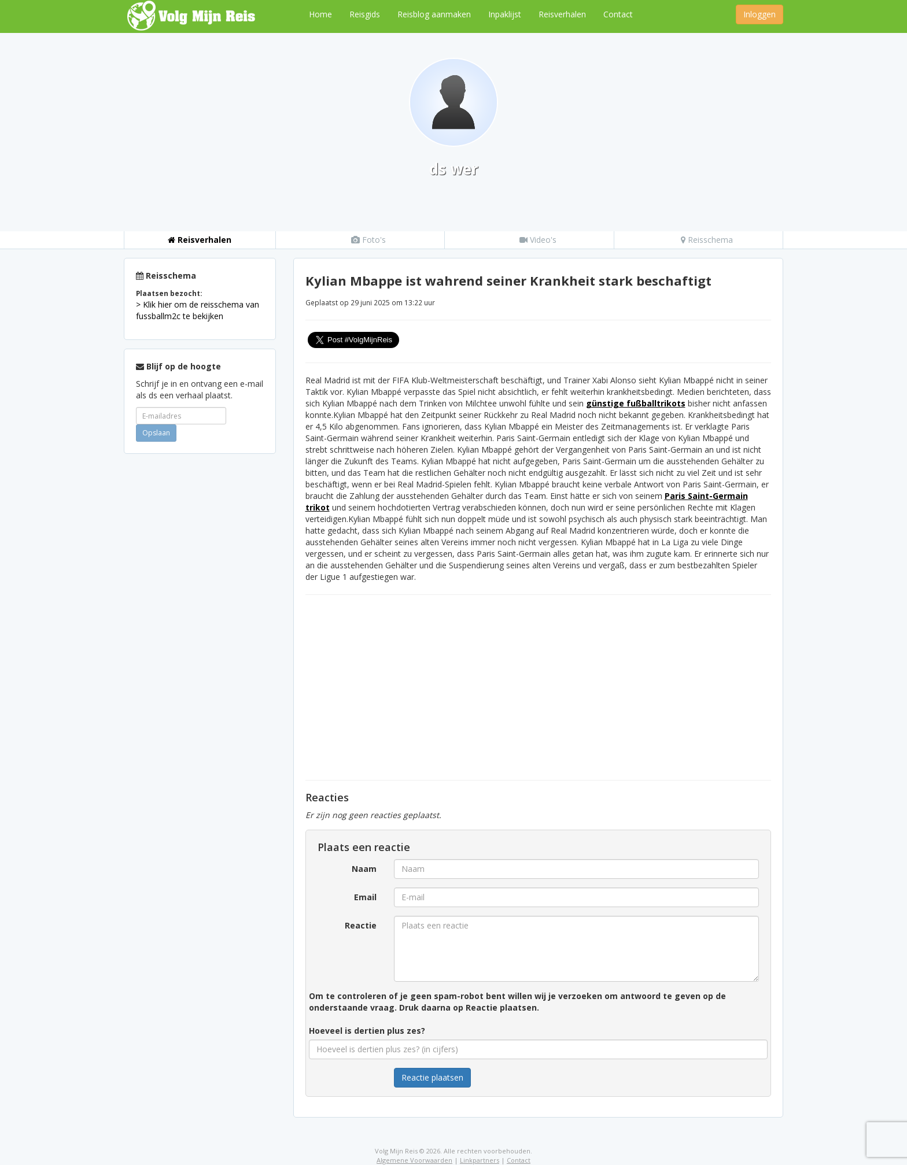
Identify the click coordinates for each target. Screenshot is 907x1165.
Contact (618, 14)
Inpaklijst (504, 14)
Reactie (361, 925)
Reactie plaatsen (432, 1077)
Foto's (368, 239)
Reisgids (364, 14)
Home (320, 14)
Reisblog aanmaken (434, 14)
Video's (537, 239)
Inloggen (759, 14)
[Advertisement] (200, 636)
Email (365, 897)
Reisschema (707, 239)
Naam (364, 868)
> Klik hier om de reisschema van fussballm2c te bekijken (197, 310)
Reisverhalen (562, 14)
